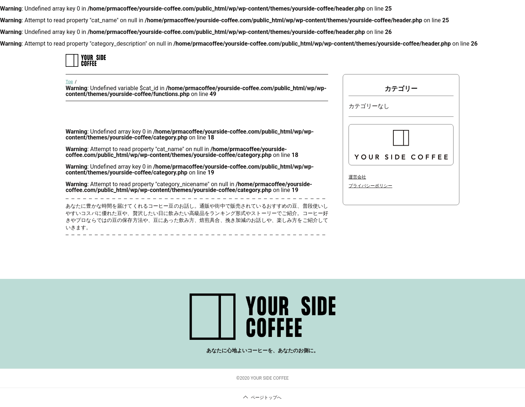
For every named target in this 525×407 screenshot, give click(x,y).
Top (69, 81)
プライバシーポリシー (370, 185)
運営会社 (357, 177)
